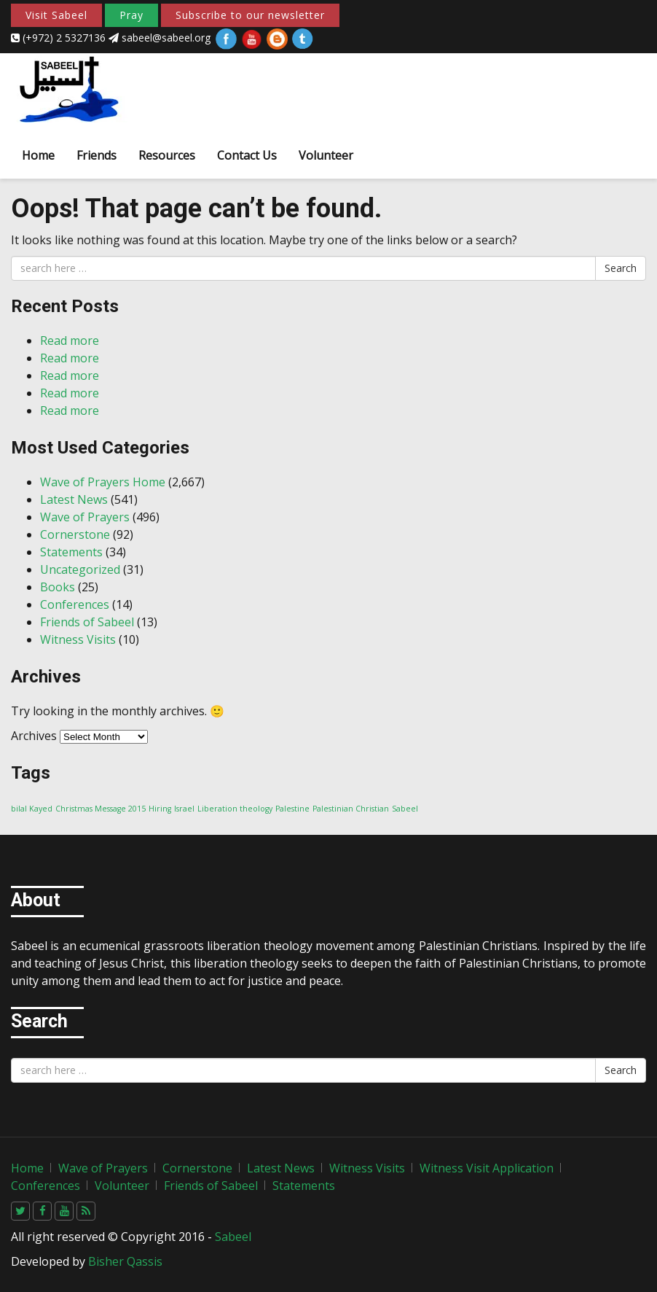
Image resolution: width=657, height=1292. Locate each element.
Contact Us (247, 155)
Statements (71, 552)
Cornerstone (75, 534)
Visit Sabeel (56, 15)
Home (38, 155)
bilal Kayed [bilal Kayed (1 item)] (31, 808)
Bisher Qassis (125, 1261)
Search (621, 268)
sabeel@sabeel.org (161, 37)
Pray (131, 15)
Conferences (74, 604)
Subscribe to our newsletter (250, 15)
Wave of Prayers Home (102, 482)
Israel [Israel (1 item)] (184, 808)
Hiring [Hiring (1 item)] (160, 808)
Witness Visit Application (487, 1168)
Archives (34, 736)
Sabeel (233, 1237)
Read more (69, 340)
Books (57, 587)
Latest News (74, 499)
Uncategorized (80, 569)
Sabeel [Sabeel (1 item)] (405, 808)
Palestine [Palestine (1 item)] (292, 808)
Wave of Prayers (85, 517)
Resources (166, 155)
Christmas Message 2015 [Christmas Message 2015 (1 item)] (100, 808)
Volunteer (326, 155)
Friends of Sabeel (87, 622)
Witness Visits (78, 639)
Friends (96, 155)
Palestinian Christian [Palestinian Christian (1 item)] (350, 808)
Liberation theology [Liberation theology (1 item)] (234, 808)
